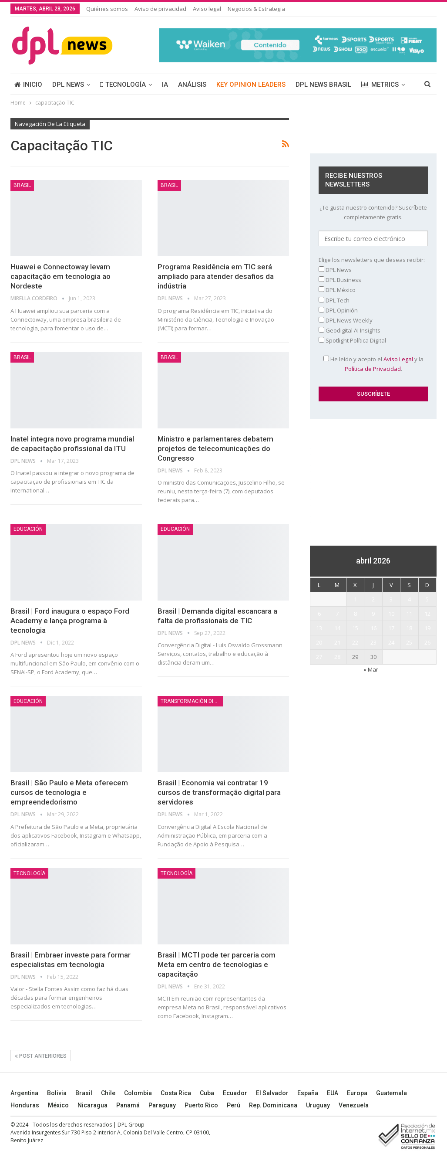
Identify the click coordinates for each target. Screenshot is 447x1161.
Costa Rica (176, 1093)
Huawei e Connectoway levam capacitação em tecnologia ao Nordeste (60, 276)
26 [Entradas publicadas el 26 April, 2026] (427, 642)
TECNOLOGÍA (123, 84)
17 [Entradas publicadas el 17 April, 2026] (391, 628)
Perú (233, 1105)
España (307, 1093)
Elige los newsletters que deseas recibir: (372, 260)
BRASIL (22, 185)
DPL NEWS (68, 84)
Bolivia (57, 1093)
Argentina (24, 1093)
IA (165, 84)
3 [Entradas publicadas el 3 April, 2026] (391, 599)
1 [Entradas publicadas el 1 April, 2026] (355, 599)
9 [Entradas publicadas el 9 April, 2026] (373, 614)
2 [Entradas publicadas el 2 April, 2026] (373, 599)
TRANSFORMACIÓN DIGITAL (192, 701)
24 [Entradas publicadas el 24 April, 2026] (391, 642)
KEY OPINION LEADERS (251, 84)
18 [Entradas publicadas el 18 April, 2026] (409, 628)
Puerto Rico (201, 1105)
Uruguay (318, 1105)
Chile (108, 1093)
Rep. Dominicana (273, 1105)
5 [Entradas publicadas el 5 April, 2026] (427, 599)
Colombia (138, 1093)
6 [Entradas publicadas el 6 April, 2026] (319, 614)
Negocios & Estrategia (256, 9)
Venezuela (354, 1105)
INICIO (28, 84)
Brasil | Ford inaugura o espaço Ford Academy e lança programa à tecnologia (69, 621)
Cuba (207, 1093)
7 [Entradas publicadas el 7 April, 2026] (337, 614)
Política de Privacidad (373, 369)
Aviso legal (207, 9)
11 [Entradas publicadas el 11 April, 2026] (409, 614)
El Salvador (272, 1093)
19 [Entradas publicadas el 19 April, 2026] (427, 628)
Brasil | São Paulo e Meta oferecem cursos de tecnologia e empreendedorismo (69, 792)
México (58, 1105)
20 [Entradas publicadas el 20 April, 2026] (319, 642)
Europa (357, 1093)
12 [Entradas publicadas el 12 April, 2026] (427, 614)
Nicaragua (92, 1105)
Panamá (128, 1105)
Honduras (24, 1105)
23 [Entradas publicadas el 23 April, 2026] (373, 642)
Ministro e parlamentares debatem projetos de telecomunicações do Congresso (215, 448)
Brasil (83, 1093)
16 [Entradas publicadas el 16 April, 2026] (373, 628)
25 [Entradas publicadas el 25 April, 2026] (409, 642)
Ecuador (235, 1093)
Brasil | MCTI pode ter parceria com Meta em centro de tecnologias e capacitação (217, 964)
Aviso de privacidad (160, 9)
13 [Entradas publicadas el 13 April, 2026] (319, 628)
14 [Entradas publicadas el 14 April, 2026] (337, 628)
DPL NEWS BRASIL (323, 84)
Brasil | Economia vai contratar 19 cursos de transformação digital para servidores (219, 792)
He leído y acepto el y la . (373, 364)
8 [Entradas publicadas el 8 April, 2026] (355, 614)
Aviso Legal (398, 359)
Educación (28, 529)
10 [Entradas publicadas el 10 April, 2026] (391, 614)
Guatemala (391, 1093)
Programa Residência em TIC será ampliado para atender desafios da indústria (216, 276)
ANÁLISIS (192, 84)
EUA (332, 1093)
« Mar (370, 669)
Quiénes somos (107, 9)
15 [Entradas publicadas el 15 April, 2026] (355, 628)
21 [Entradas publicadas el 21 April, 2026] (337, 642)
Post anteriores (41, 1056)
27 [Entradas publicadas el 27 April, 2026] (319, 657)
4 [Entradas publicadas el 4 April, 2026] (409, 599)
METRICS (380, 84)
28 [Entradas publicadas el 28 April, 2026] (337, 657)
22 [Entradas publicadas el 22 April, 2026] (355, 642)
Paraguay (162, 1105)
